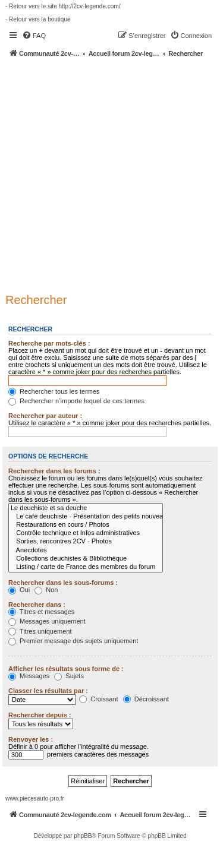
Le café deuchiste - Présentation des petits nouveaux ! (86, 517)
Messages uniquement (47, 621)
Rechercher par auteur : (45, 415)
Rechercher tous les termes (54, 391)
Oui (19, 589)
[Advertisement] (111, 175)
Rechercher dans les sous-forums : (63, 582)
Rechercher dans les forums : (54, 470)
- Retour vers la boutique (38, 19)
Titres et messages (41, 611)
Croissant (98, 699)
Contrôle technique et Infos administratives (86, 533)
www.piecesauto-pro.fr (34, 798)
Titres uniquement (40, 631)
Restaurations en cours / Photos (86, 525)
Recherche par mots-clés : (49, 343)
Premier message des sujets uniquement (73, 640)
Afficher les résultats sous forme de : (66, 668)
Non (46, 589)
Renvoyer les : (30, 739)
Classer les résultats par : (48, 690)
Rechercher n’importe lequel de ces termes (76, 400)
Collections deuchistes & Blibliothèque (86, 559)
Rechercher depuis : (39, 715)
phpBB (83, 836)
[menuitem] (34, 36)
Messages (28, 675)
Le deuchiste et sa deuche (86, 508)
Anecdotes (86, 550)
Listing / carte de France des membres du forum (86, 567)
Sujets (69, 675)
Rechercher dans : (36, 604)
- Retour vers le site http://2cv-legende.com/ (62, 6)
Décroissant (146, 699)
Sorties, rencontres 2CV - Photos (86, 541)
